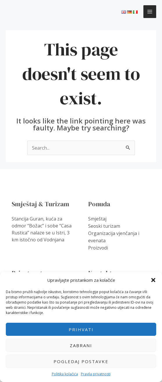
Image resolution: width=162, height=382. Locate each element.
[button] (153, 280)
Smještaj (97, 219)
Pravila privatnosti (96, 374)
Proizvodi (98, 246)
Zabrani (81, 345)
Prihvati (81, 329)
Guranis (19, 11)
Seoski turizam (104, 226)
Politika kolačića (65, 374)
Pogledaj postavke (81, 361)
